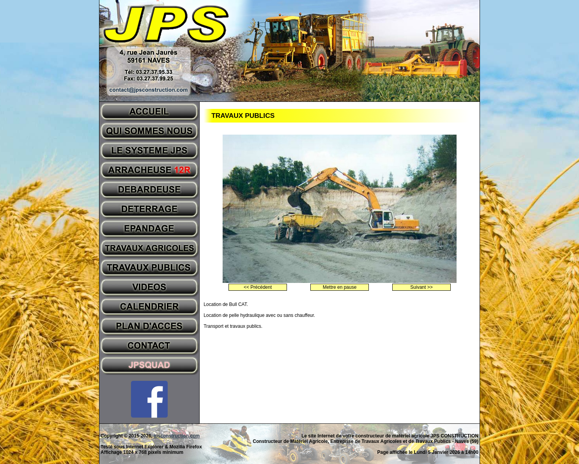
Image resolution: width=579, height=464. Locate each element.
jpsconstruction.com (177, 436)
